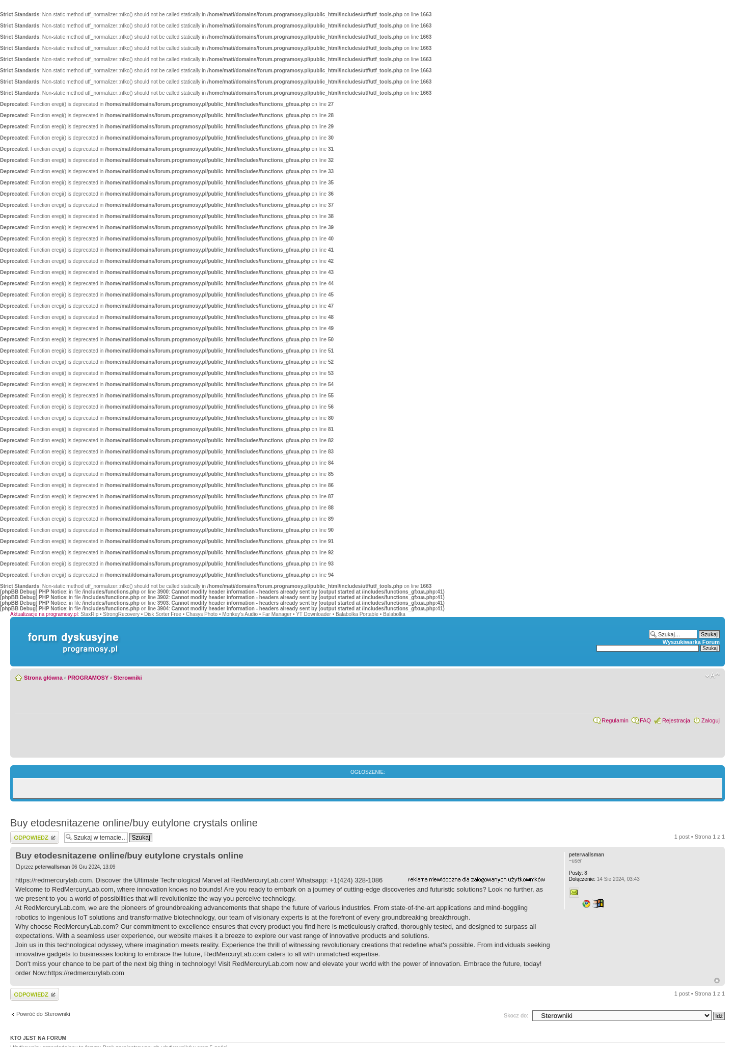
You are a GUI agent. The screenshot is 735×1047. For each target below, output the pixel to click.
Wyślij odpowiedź (34, 837)
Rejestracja (676, 720)
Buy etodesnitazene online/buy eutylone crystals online (134, 822)
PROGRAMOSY (88, 678)
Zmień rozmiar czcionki (712, 675)
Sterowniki (128, 678)
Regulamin (615, 720)
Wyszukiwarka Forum (691, 642)
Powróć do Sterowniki (43, 1014)
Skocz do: (516, 1015)
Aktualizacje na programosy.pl (44, 614)
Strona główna (43, 678)
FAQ (645, 720)
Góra (717, 980)
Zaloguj (710, 720)
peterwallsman (52, 867)
